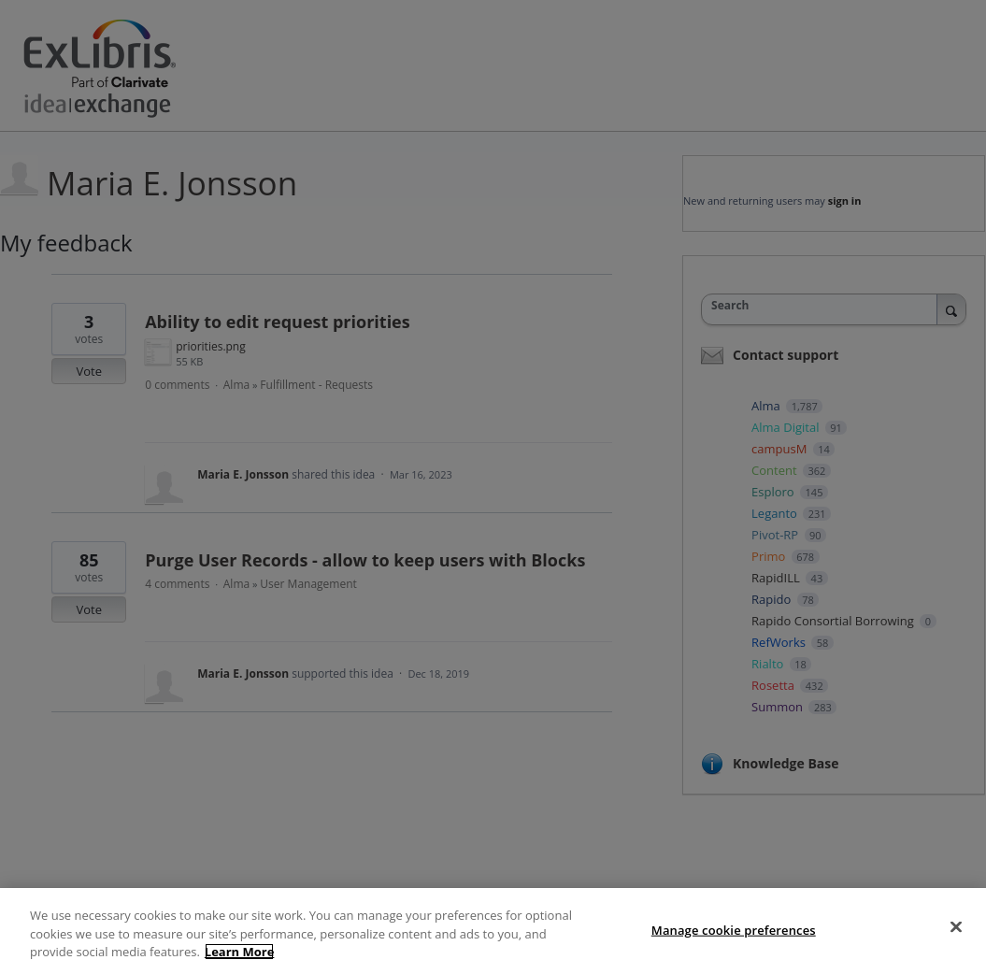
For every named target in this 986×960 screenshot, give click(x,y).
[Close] (956, 939)
